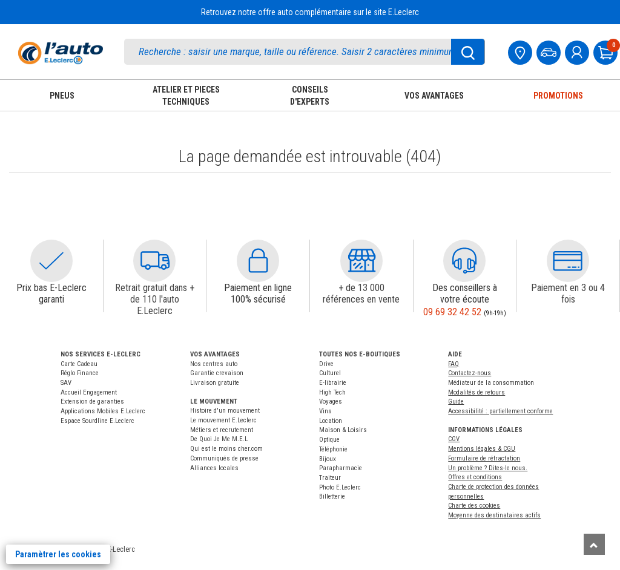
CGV (454, 439)
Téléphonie (333, 449)
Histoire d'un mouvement (225, 410)
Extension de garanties (92, 401)
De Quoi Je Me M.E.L (219, 439)
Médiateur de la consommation (491, 383)
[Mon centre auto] (521, 51)
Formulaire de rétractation (484, 458)
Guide (456, 401)
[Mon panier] (606, 51)
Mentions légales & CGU (481, 449)
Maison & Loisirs (343, 430)
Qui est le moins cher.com (226, 449)
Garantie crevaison (216, 373)
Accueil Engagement (89, 392)
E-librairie (332, 383)
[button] (51, 261)
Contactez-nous (469, 373)
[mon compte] (578, 51)
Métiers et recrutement (221, 430)
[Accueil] (60, 53)
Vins (325, 411)
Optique (329, 440)
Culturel (330, 373)
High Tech (332, 392)
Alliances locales (214, 468)
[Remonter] (594, 544)
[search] (304, 52)
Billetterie (332, 496)
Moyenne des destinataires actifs (494, 515)
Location (330, 421)
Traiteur (330, 478)
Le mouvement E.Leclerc (223, 420)
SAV (66, 383)
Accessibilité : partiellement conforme (500, 411)
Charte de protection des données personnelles (493, 491)
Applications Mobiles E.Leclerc (103, 411)
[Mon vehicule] (549, 51)
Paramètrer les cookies (58, 554)
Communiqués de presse (224, 458)
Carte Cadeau (79, 364)
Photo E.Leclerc (340, 487)
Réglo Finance (80, 373)
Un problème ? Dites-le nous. (487, 468)
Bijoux (327, 459)
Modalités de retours (476, 392)
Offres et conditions (475, 477)
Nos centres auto (213, 364)
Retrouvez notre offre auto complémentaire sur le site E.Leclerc (310, 12)
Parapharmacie (340, 468)
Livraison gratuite (214, 383)
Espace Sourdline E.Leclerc (97, 421)
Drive (326, 364)
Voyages (330, 401)
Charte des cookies (474, 505)
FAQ (453, 364)
